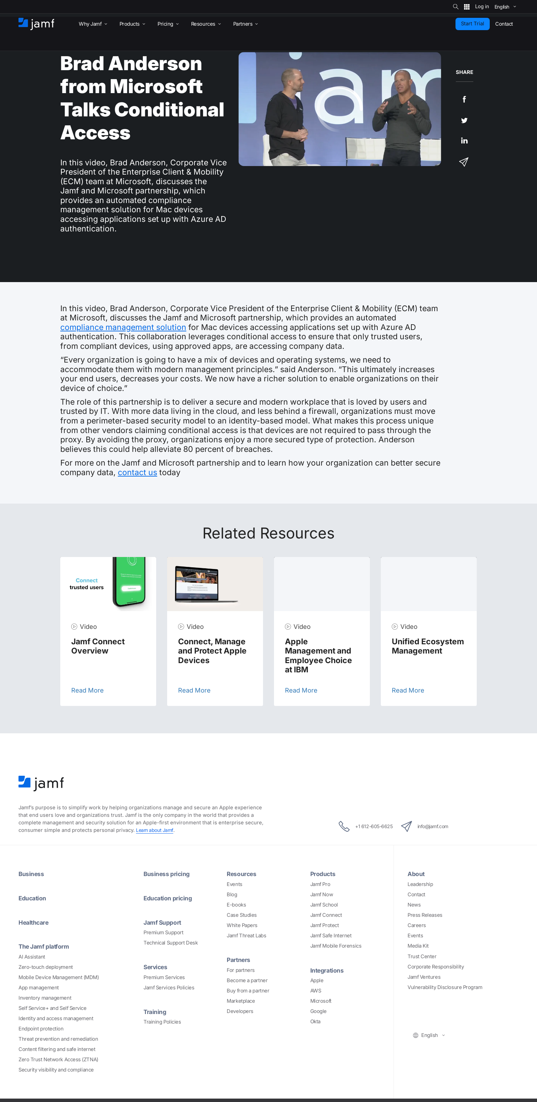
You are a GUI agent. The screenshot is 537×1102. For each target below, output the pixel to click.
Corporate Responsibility (436, 966)
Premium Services (164, 977)
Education (33, 898)
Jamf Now (321, 894)
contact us (137, 472)
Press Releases (425, 915)
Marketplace (241, 1001)
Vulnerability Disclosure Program (445, 987)
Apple (317, 980)
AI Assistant (31, 956)
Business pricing (167, 873)
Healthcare (34, 922)
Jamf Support (163, 922)
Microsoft (321, 1001)
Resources (242, 873)
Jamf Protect (324, 925)
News (414, 905)
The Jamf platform (45, 946)
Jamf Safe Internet (331, 936)
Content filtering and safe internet (56, 1049)
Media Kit (418, 946)
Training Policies (162, 1021)
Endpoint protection (40, 1028)
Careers (417, 925)
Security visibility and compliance (56, 1069)
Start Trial (472, 24)
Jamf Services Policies (168, 987)
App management (38, 987)
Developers (240, 1011)
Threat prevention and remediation (58, 1038)
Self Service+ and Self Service (52, 1007)
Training (155, 1011)
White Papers (242, 925)
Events (234, 884)
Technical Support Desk (170, 942)
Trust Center (422, 956)
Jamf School (324, 905)
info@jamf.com (429, 826)
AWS (315, 990)
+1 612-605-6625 (361, 826)
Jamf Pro (320, 884)
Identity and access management (55, 1018)
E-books (236, 905)
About (417, 873)
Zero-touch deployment (45, 966)
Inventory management (44, 997)
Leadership (420, 884)
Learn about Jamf (155, 830)
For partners (241, 970)
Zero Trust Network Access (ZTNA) (58, 1059)
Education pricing (169, 898)
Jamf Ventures (424, 977)
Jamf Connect (326, 915)
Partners (239, 959)
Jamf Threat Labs (246, 936)
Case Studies (242, 915)
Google (318, 1011)
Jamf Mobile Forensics (336, 946)
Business (31, 873)
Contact (416, 894)
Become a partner (247, 980)
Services (156, 966)
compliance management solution (123, 327)
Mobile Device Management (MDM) (58, 977)
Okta (315, 1021)
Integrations (328, 970)
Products (323, 873)
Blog (232, 894)
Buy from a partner (248, 990)
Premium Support (163, 932)
